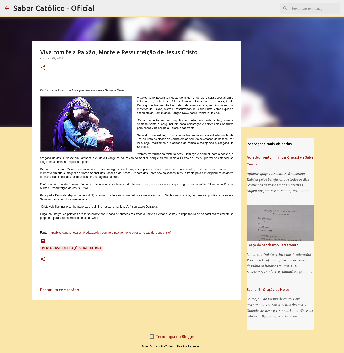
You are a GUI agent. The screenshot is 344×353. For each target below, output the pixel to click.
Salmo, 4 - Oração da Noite (268, 290)
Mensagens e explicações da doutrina (71, 248)
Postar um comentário (59, 290)
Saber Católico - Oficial (53, 8)
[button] (43, 68)
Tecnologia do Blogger (172, 336)
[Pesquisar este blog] (315, 8)
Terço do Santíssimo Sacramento (273, 245)
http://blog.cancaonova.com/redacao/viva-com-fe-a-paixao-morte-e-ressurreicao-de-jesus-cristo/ (110, 232)
